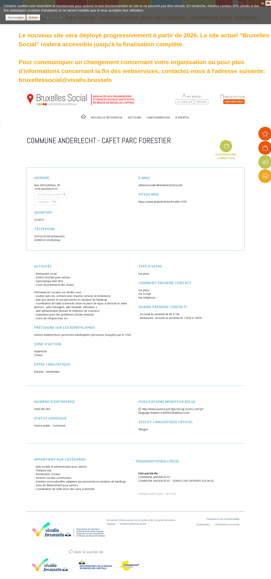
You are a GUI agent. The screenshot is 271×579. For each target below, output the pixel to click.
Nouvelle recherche (106, 117)
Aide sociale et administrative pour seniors (61, 466)
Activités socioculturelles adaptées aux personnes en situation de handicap (81, 481)
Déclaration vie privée (227, 524)
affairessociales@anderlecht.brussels (160, 185)
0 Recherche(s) (234, 101)
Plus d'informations (54, 17)
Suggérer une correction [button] (225, 156)
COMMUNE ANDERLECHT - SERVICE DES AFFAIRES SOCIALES (176, 480)
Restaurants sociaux (48, 474)
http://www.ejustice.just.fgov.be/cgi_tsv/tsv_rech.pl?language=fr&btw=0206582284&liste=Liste (170, 410)
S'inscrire (201, 101)
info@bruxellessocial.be (133, 523)
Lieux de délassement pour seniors (57, 485)
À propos (182, 117)
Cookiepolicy (203, 524)
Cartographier (158, 117)
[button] (16, 17)
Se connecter (184, 101)
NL (263, 3)
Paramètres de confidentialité (223, 519)
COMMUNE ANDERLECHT (154, 477)
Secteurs (134, 117)
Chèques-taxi (43, 470)
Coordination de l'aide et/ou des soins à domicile (65, 489)
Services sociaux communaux (53, 478)
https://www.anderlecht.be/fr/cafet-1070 (162, 201)
